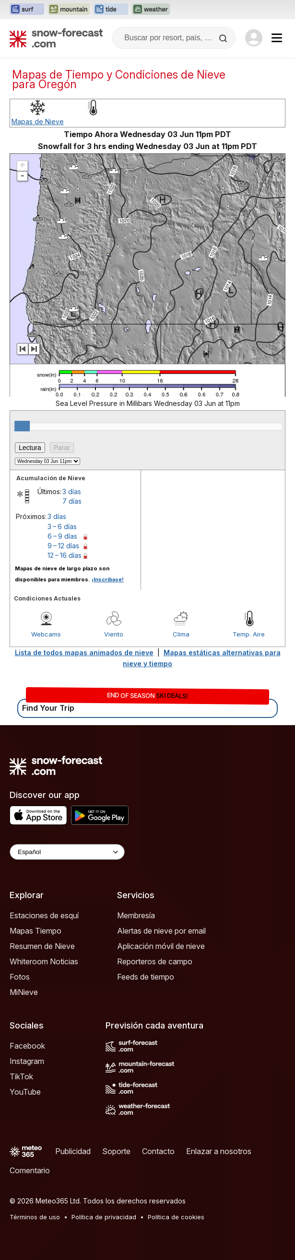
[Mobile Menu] (276, 37)
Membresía (136, 915)
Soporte (116, 1151)
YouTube (25, 1092)
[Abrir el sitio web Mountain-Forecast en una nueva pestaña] (69, 9)
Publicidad (73, 1151)
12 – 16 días (64, 555)
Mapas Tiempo (35, 931)
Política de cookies (176, 1217)
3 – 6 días (62, 526)
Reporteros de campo (154, 961)
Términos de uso (35, 1217)
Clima (181, 634)
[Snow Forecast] (56, 37)
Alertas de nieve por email (161, 931)
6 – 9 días (62, 536)
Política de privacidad (103, 1217)
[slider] (22, 426)
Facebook (27, 1046)
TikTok (21, 1076)
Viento (113, 634)
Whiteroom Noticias (44, 961)
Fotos (20, 977)
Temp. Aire (249, 634)
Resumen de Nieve (42, 946)
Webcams (46, 634)
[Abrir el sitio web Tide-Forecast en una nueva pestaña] (111, 9)
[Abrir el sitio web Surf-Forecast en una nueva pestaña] (27, 9)
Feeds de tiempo (145, 977)
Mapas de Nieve (38, 121)
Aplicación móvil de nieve (161, 946)
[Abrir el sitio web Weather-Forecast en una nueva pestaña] (151, 9)
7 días (72, 501)
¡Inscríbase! (108, 579)
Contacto (158, 1151)
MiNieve (24, 992)
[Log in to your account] (253, 37)
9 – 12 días (63, 546)
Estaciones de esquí (44, 915)
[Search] (224, 38)
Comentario (30, 1170)
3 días (71, 491)
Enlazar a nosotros (218, 1151)
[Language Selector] (67, 852)
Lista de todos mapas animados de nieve (84, 652)
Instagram (27, 1061)
